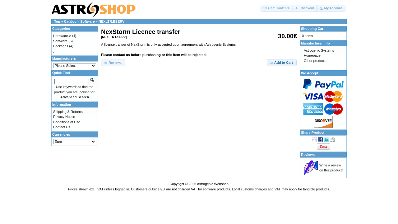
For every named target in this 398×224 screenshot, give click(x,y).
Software (87, 21)
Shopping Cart (313, 28)
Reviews (308, 154)
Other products (315, 61)
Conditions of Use (66, 122)
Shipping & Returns (68, 112)
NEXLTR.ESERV (111, 21)
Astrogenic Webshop (212, 184)
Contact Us (61, 127)
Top (57, 21)
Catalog (70, 21)
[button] (277, 8)
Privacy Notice (64, 117)
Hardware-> (62, 36)
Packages (60, 46)
